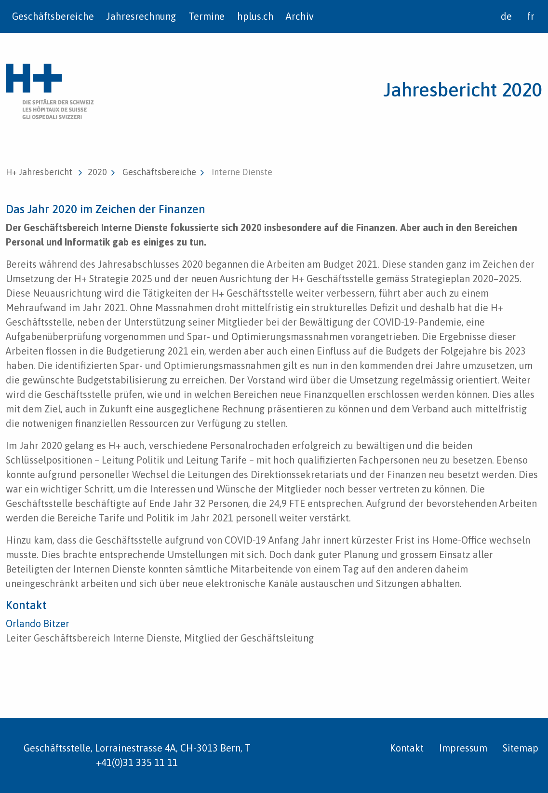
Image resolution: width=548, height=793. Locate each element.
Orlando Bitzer (37, 623)
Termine (206, 16)
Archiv (300, 16)
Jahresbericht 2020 (462, 89)
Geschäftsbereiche (53, 16)
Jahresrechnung (141, 16)
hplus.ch (255, 16)
